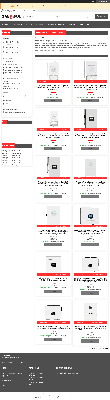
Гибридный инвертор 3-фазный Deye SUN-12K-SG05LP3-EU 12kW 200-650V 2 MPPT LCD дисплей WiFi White (53, 183)
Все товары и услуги (99, 348)
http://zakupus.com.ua (12, 61)
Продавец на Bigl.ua (55, 396)
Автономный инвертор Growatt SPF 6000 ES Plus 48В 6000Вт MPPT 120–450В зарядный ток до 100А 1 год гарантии (90, 232)
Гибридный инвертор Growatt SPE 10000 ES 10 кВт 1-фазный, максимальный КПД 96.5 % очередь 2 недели (90, 280)
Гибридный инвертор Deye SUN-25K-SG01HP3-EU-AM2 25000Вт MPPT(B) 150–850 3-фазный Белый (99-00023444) (53, 232)
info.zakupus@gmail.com (13, 64)
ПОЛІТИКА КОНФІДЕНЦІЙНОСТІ (13, 363)
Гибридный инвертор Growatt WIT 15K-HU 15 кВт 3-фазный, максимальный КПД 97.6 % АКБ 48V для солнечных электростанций (90, 328)
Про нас (28, 24)
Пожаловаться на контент (48, 398)
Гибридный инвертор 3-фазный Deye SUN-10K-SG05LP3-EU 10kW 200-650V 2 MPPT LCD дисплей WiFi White (90, 135)
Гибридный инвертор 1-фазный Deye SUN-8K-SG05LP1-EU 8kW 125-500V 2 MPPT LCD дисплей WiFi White (53, 135)
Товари (17, 24)
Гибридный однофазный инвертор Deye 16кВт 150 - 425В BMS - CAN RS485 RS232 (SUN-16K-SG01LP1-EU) (90, 183)
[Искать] (87, 17)
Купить (53, 100)
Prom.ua (64, 394)
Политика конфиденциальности (67, 398)
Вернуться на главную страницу (50, 50)
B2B (88, 24)
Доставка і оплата (56, 24)
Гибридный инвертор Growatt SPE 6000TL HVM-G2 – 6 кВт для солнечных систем (53, 279)
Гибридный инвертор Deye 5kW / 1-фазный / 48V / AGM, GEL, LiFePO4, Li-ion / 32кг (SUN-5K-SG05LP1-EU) (53, 87)
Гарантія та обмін (75, 24)
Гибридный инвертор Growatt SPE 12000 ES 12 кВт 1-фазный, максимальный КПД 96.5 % (53, 327)
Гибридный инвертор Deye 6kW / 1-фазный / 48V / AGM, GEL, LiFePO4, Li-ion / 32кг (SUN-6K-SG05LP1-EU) (90, 87)
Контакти (40, 24)
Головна (5, 24)
